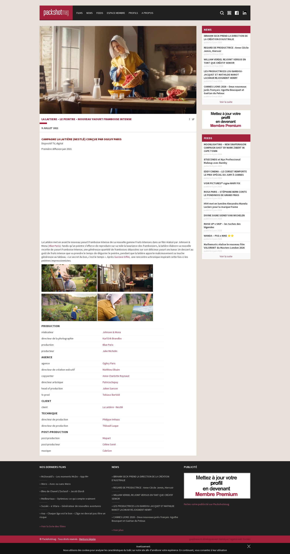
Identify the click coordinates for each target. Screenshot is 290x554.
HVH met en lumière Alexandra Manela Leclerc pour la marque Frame (225, 205)
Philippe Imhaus (111, 419)
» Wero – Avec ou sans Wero (55, 484)
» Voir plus (118, 530)
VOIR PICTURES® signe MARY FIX (222, 183)
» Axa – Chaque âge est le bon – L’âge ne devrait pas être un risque (72, 515)
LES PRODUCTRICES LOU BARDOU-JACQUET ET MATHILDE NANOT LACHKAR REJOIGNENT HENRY (223, 75)
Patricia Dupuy (110, 382)
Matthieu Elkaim (111, 369)
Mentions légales (87, 539)
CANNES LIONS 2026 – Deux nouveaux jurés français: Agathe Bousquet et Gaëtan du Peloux (225, 90)
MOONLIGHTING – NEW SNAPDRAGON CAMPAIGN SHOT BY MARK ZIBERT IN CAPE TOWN (225, 148)
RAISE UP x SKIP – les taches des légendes (222, 225)
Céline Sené (109, 444)
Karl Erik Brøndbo (112, 338)
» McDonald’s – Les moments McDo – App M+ (64, 476)
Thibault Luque (111, 425)
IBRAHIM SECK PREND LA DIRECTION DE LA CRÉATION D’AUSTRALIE (226, 37)
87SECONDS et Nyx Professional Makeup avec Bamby (222, 161)
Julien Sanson (110, 388)
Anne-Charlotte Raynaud (116, 376)
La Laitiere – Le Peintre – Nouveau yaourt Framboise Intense (86, 119)
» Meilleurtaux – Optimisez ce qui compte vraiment (67, 498)
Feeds (100, 13)
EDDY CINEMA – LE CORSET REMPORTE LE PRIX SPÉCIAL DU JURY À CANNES (225, 173)
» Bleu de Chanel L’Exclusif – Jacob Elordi (62, 491)
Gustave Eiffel (121, 257)
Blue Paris (54, 245)
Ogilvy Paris (109, 363)
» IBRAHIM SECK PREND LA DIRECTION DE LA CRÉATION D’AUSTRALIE (140, 478)
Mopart (107, 438)
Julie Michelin (110, 351)
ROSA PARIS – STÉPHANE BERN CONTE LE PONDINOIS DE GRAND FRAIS (225, 193)
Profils (133, 13)
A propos (148, 13)
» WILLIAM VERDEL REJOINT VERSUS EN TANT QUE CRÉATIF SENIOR (142, 496)
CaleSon (107, 450)
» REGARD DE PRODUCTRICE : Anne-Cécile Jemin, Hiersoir (142, 487)
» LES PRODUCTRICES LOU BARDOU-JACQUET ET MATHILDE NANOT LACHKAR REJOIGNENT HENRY (143, 507)
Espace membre (116, 13)
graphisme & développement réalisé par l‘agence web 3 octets (219, 539)
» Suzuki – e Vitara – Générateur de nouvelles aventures (70, 506)
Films (80, 13)
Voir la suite (226, 102)
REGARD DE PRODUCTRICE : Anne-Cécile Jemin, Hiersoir (226, 49)
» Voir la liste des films (53, 526)
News (90, 13)
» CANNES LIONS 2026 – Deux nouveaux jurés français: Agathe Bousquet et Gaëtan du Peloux (145, 518)
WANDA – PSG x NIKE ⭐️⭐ (219, 235)
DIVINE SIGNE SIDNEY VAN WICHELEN (224, 215)
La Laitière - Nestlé (113, 407)
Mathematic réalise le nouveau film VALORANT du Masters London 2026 (224, 246)
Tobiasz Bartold (111, 394)
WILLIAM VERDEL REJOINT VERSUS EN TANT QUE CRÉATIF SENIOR (225, 61)
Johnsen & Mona (112, 332)
